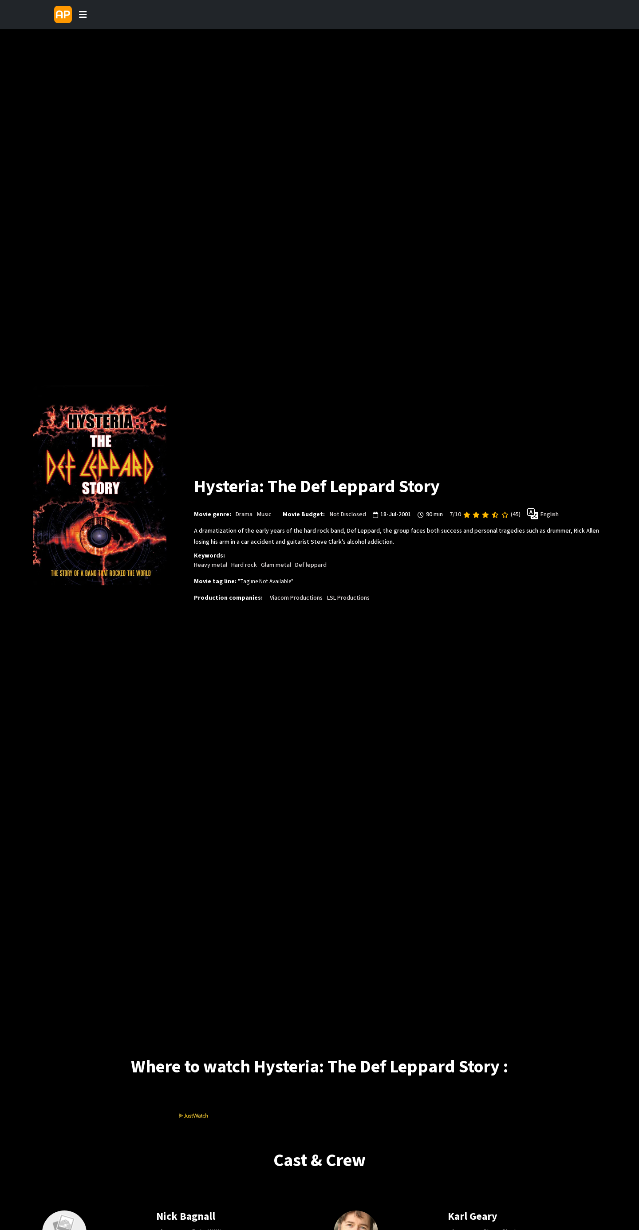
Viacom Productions (296, 597)
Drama (244, 514)
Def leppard (311, 565)
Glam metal (276, 565)
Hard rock (244, 565)
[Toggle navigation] (83, 15)
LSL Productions (348, 597)
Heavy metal (210, 565)
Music (264, 514)
